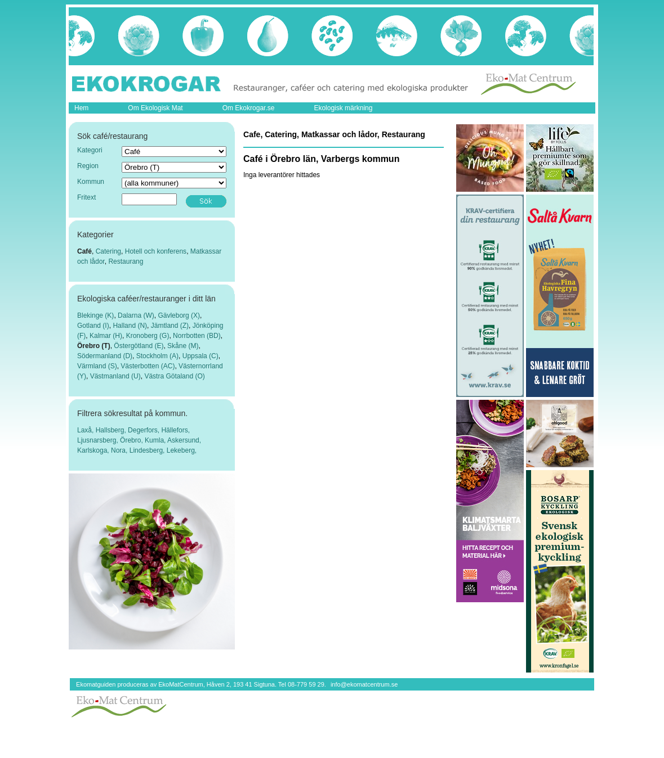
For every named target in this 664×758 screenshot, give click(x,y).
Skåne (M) (182, 346)
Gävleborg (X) (179, 315)
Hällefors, (175, 430)
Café (84, 251)
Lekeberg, (182, 450)
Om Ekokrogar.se (248, 108)
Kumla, (156, 440)
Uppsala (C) (200, 356)
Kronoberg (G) (148, 336)
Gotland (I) (93, 326)
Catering (108, 251)
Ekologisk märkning (343, 108)
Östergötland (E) (138, 346)
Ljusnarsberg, (98, 440)
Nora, (120, 450)
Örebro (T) (93, 346)
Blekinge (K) (95, 315)
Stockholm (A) (157, 356)
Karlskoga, (94, 450)
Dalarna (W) (136, 315)
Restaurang (125, 261)
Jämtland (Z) (170, 326)
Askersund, (184, 440)
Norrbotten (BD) (197, 336)
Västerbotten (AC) (148, 366)
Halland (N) (130, 326)
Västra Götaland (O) (174, 376)
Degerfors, (144, 430)
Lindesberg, (148, 450)
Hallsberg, (112, 430)
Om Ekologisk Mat (155, 108)
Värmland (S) (97, 366)
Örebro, (132, 440)
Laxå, (86, 430)
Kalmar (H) (106, 336)
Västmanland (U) (115, 376)
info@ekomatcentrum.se (364, 684)
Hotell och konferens (155, 251)
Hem (81, 108)
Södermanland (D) (104, 356)
